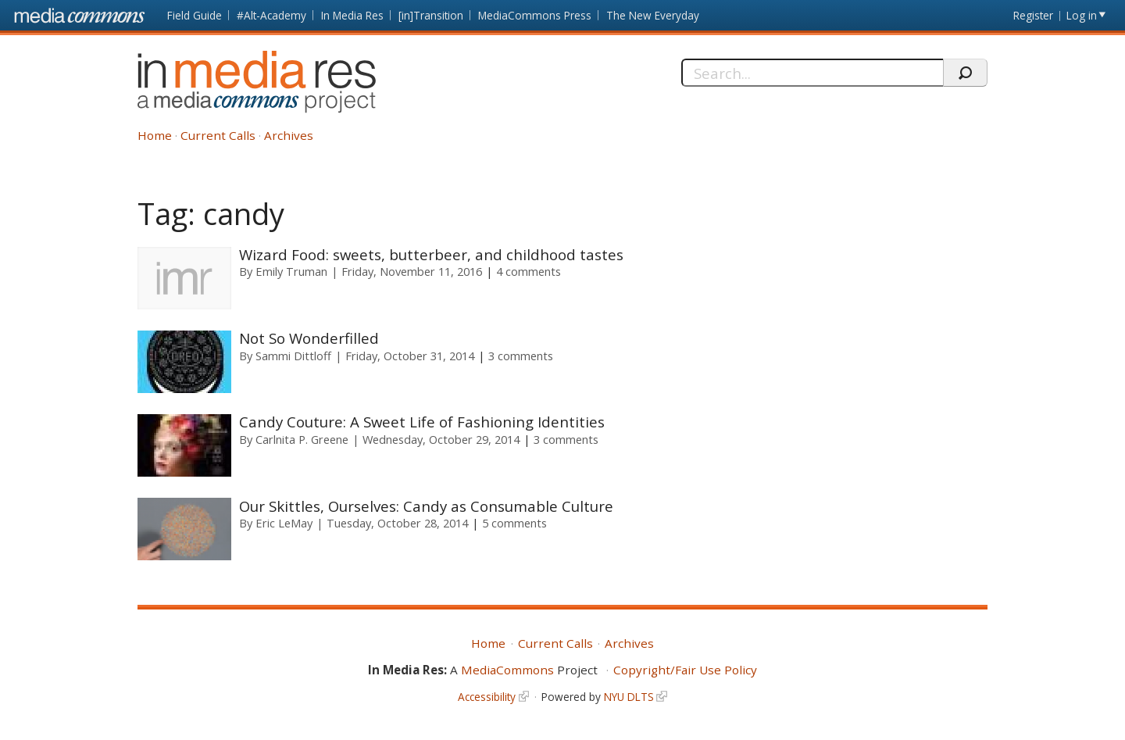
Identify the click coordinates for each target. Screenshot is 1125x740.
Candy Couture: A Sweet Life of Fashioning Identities (422, 421)
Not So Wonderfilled (309, 338)
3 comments (520, 355)
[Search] (812, 73)
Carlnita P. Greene (301, 439)
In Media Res (352, 15)
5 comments (514, 523)
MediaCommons (507, 669)
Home (155, 135)
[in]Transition (430, 15)
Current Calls (217, 135)
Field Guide (194, 15)
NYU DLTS (629, 696)
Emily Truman (291, 271)
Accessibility (487, 696)
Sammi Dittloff (293, 355)
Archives (288, 135)
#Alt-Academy (271, 15)
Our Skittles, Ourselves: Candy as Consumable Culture (426, 506)
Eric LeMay (283, 523)
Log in (1081, 15)
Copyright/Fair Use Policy (685, 669)
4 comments (528, 271)
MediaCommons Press (534, 15)
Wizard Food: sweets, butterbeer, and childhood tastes (431, 254)
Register (1033, 15)
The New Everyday (652, 15)
